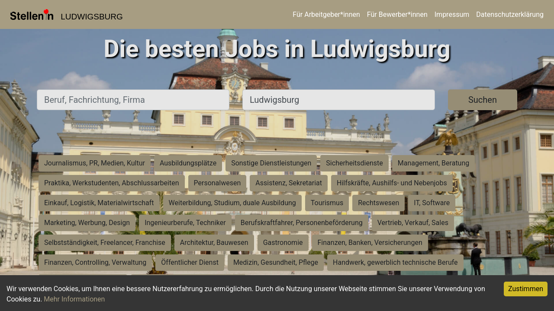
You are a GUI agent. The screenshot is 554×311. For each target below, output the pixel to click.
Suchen (482, 100)
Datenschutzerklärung (510, 14)
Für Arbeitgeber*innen (326, 14)
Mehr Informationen (74, 299)
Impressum (452, 14)
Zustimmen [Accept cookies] (525, 289)
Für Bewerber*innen (397, 14)
